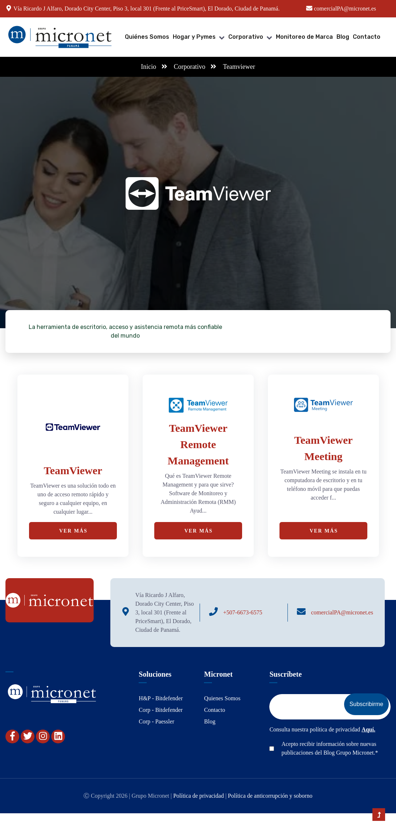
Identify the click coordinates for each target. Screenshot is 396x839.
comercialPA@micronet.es (342, 612)
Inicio (148, 66)
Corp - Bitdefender (161, 710)
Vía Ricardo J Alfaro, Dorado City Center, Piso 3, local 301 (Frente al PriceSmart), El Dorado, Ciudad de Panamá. (146, 8)
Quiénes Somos (147, 36)
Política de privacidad (198, 796)
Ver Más (73, 531)
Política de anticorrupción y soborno (270, 796)
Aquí (368, 729)
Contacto (366, 36)
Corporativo (245, 36)
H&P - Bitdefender (161, 698)
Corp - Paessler (156, 721)
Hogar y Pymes (194, 36)
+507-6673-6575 (242, 612)
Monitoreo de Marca (304, 36)
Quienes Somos (222, 698)
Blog (342, 36)
